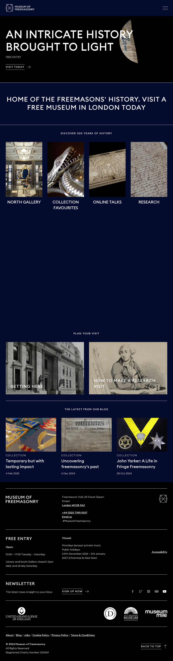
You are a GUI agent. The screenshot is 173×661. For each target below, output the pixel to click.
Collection (16, 455)
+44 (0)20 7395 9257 (74, 512)
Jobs (27, 635)
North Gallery (24, 202)
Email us (67, 517)
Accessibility (159, 552)
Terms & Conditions (83, 635)
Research (149, 202)
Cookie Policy (40, 635)
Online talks (107, 202)
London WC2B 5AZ (73, 505)
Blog (19, 635)
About (10, 635)
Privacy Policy (60, 635)
